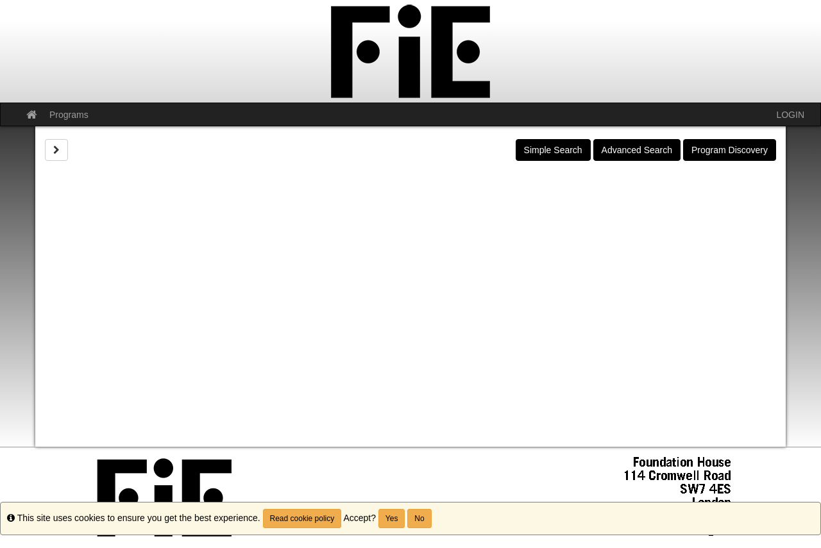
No (419, 518)
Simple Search (553, 150)
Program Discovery (729, 150)
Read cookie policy (302, 518)
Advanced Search (637, 150)
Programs (69, 115)
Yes (391, 518)
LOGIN (790, 115)
